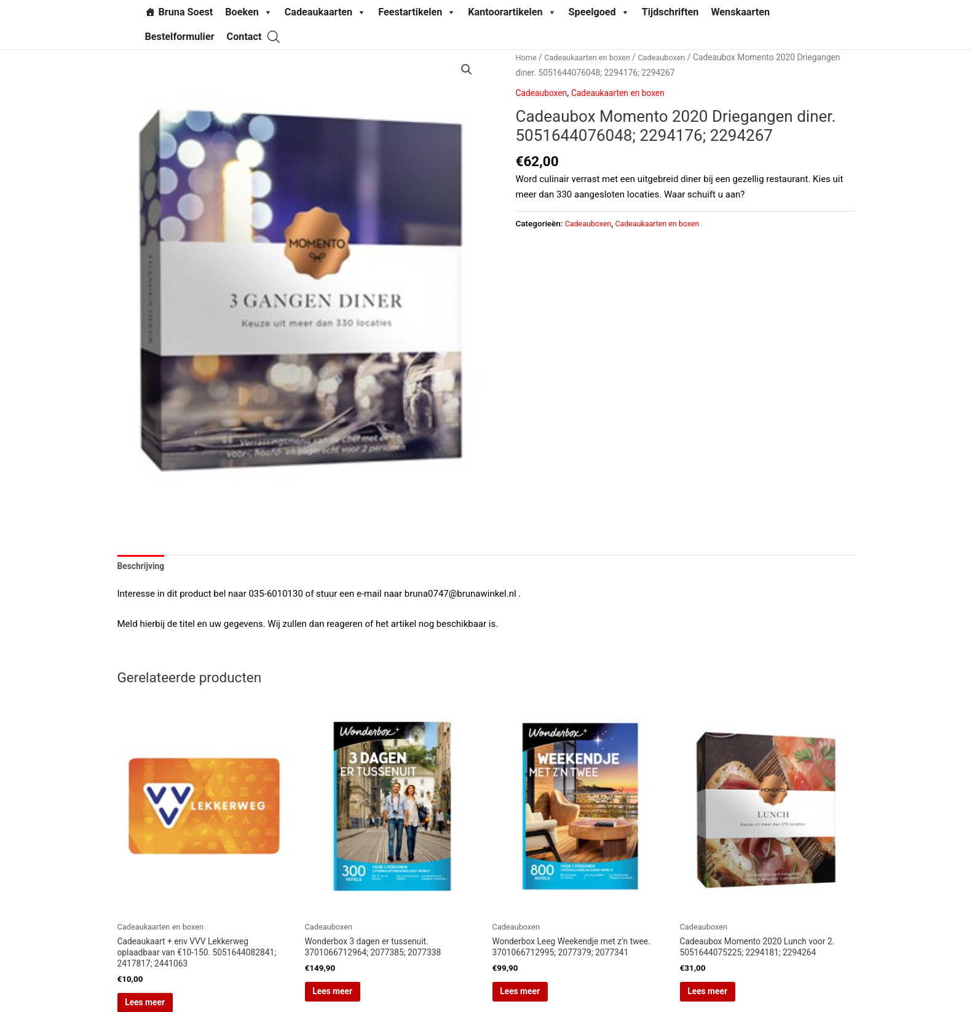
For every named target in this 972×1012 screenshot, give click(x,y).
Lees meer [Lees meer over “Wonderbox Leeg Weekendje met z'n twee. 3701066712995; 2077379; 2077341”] (538, 999)
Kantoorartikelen (512, 12)
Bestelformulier (180, 36)
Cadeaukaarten (325, 12)
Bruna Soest (186, 12)
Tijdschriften (670, 12)
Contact (244, 36)
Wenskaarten (740, 12)
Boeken (248, 12)
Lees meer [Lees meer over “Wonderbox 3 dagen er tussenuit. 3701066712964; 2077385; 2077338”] (351, 999)
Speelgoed (599, 12)
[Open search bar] (273, 36)
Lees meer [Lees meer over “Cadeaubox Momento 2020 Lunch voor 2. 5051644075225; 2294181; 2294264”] (726, 999)
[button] (466, 70)
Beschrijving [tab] (143, 566)
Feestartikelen (417, 12)
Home (527, 57)
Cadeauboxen (673, 57)
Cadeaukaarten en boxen (592, 57)
